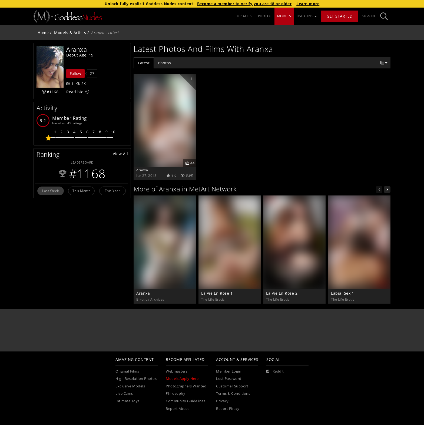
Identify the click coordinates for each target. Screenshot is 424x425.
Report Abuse (177, 408)
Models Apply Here (182, 378)
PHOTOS (265, 16)
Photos (164, 62)
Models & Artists (70, 32)
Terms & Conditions (233, 393)
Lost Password (228, 378)
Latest (144, 62)
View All (120, 153)
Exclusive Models (130, 386)
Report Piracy (228, 408)
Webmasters (176, 371)
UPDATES (245, 16)
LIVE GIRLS (307, 16)
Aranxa (142, 170)
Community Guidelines (185, 401)
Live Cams (124, 393)
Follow (75, 73)
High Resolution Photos (136, 378)
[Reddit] (275, 371)
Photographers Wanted (186, 386)
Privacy (222, 401)
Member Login (228, 371)
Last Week (50, 190)
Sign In (368, 16)
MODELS (284, 16)
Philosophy (175, 393)
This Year (112, 190)
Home (43, 32)
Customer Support (232, 386)
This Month (81, 190)
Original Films (127, 371)
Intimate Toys (127, 401)
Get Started (340, 16)
